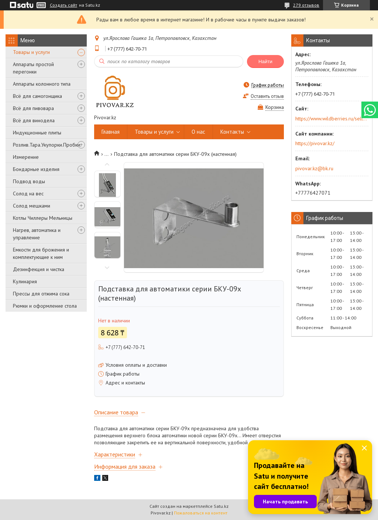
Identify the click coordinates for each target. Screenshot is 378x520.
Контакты (232, 131)
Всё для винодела (34, 120)
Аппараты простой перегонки (33, 68)
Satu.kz (221, 506)
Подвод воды (29, 181)
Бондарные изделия (36, 169)
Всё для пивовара (33, 108)
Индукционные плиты (37, 132)
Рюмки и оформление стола (45, 305)
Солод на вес (28, 193)
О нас (198, 131)
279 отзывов (306, 5)
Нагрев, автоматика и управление (37, 234)
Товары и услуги (31, 52)
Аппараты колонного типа (42, 84)
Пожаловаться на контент (200, 513)
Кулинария (25, 281)
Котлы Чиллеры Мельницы (42, 218)
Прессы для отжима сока (41, 293)
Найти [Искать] (265, 61)
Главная (111, 131)
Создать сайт (63, 5)
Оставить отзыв (267, 96)
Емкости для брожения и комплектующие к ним (41, 253)
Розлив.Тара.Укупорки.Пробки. (47, 144)
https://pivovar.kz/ (314, 143)
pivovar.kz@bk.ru (314, 168)
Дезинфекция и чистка (38, 269)
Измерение (26, 157)
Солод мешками (31, 205)
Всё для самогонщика (37, 96)
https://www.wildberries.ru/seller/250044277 (331, 118)
